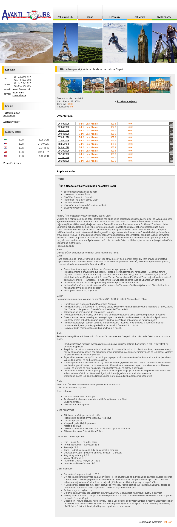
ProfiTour (167, 522)
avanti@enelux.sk (21, 89)
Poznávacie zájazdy (127, 101)
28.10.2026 (63, 161)
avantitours (18, 92)
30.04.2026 (63, 134)
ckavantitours (19, 95)
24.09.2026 (63, 147)
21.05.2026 (63, 140)
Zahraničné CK (65, 17)
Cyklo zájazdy (164, 17)
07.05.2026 (63, 137)
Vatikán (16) (9, 115)
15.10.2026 (63, 154)
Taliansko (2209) (11, 113)
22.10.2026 (63, 157)
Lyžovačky (114, 17)
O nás (90, 17)
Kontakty (10, 69)
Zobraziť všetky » (12, 121)
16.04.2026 (63, 130)
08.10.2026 (63, 150)
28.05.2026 (63, 144)
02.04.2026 (63, 127)
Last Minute (139, 17)
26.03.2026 (63, 123)
